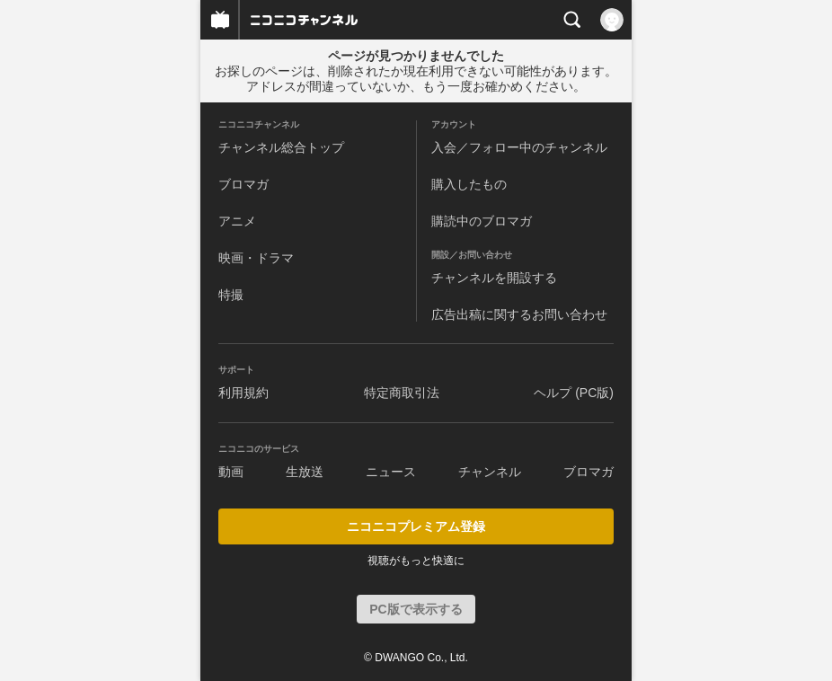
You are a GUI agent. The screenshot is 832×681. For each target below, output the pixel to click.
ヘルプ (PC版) (574, 392)
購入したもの (469, 184)
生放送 (304, 471)
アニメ (237, 221)
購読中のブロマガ (481, 221)
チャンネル (489, 471)
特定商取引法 (401, 392)
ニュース (391, 471)
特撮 (230, 294)
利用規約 (243, 392)
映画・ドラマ (256, 258)
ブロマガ (243, 184)
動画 (230, 471)
